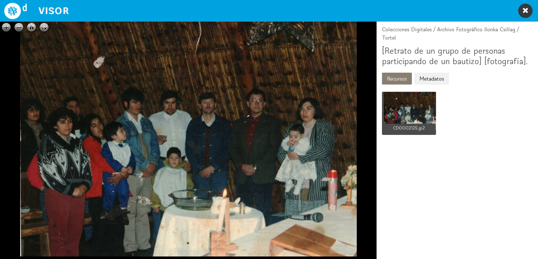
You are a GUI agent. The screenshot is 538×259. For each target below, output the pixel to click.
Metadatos (431, 78)
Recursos (397, 78)
